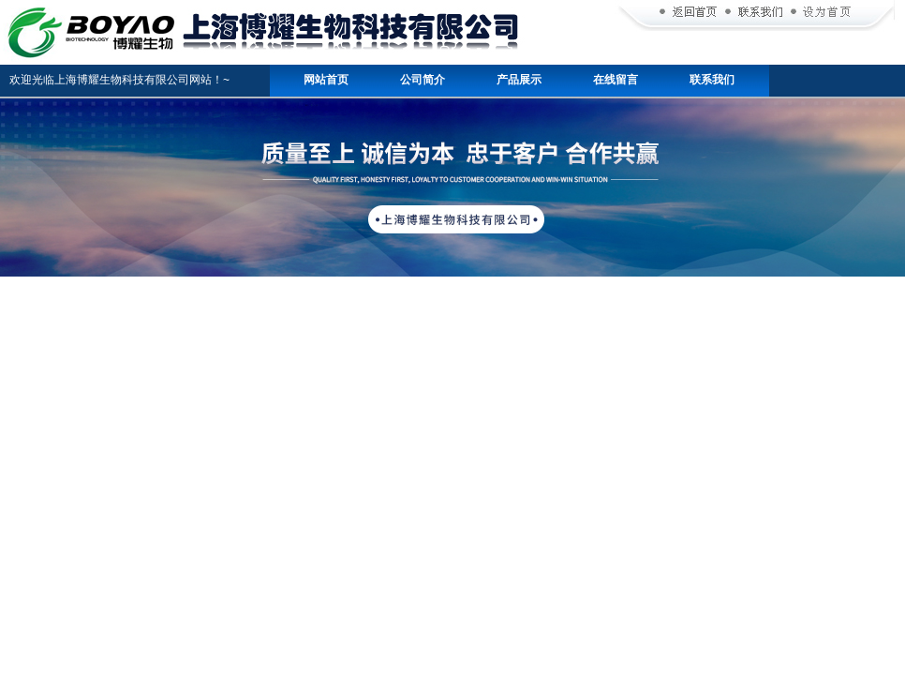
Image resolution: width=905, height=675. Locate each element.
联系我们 (712, 79)
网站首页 (326, 79)
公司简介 (422, 79)
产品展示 (519, 79)
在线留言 (615, 79)
